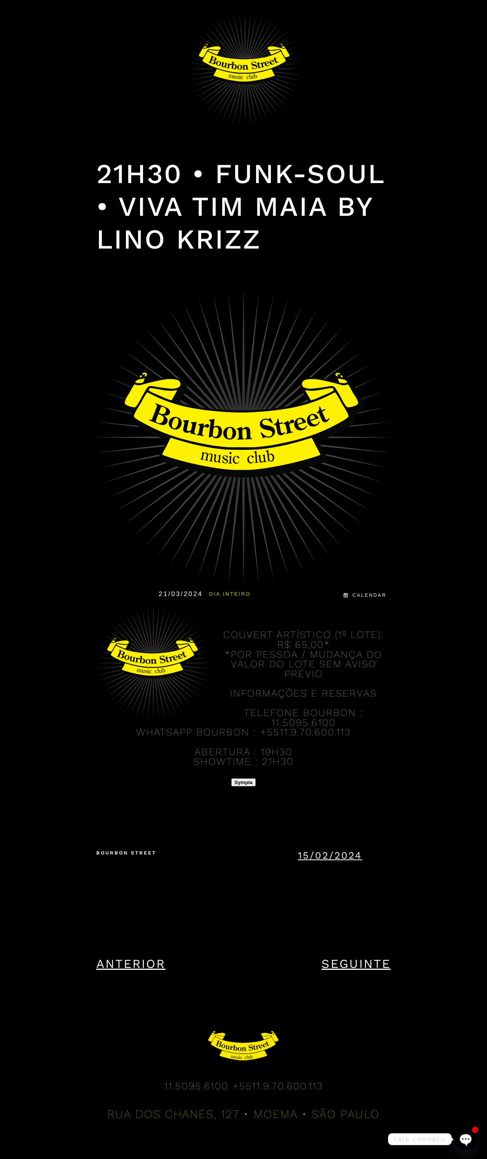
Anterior (131, 964)
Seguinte (356, 964)
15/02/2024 (330, 855)
